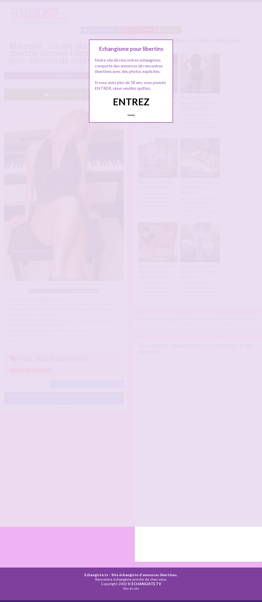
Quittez (131, 115)
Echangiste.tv (96, 575)
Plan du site (131, 588)
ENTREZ (131, 101)
